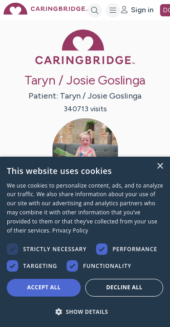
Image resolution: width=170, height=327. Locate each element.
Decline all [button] (124, 287)
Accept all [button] (44, 287)
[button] (85, 311)
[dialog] (85, 242)
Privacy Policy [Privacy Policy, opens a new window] (70, 230)
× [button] (159, 166)
